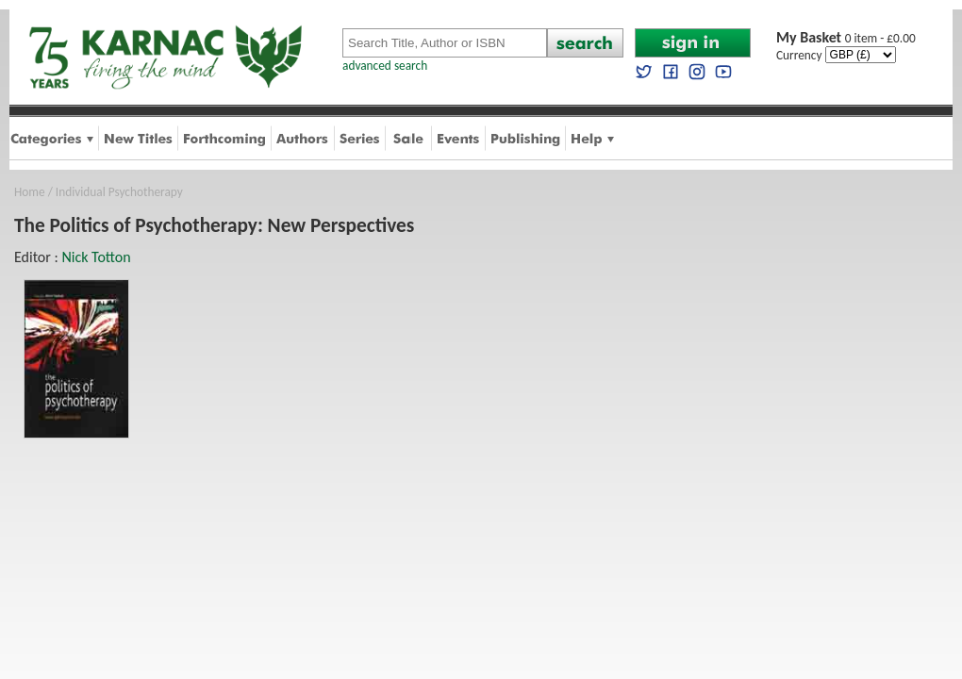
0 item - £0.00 (846, 38)
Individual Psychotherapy (119, 192)
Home (29, 192)
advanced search (384, 66)
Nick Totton (95, 257)
